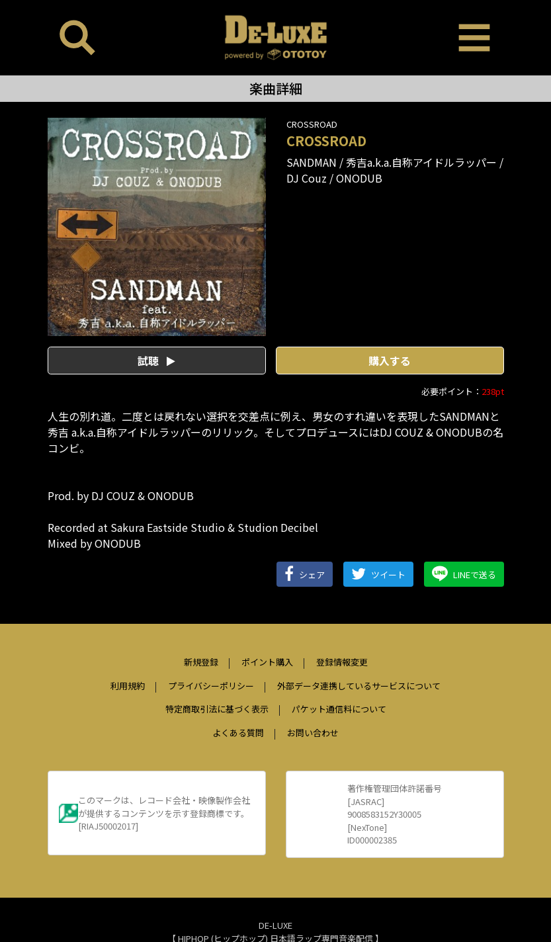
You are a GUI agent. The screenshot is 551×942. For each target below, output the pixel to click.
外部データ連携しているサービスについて (359, 685)
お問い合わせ (313, 732)
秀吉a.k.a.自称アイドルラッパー (421, 162)
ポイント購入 (267, 662)
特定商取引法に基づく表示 (217, 709)
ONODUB (359, 178)
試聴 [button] (156, 360)
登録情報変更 (342, 662)
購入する (389, 360)
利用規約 (127, 685)
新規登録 (201, 662)
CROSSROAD (311, 124)
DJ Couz (306, 178)
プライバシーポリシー (211, 685)
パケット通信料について (339, 709)
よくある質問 (238, 732)
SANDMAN (311, 162)
